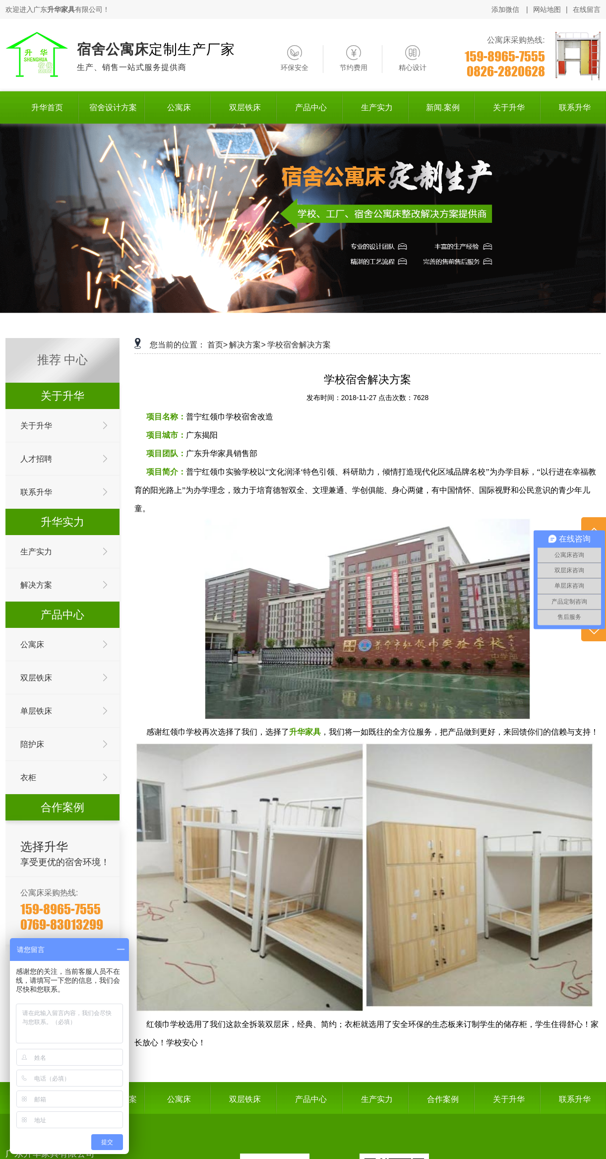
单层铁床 (36, 711)
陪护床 (32, 744)
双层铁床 (36, 678)
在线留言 (587, 9)
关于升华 (36, 425)
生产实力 (36, 551)
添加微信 (506, 9)
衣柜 (28, 777)
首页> (217, 345)
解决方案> (247, 345)
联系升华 (36, 492)
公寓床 (32, 644)
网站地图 (547, 9)
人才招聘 (36, 459)
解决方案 (36, 585)
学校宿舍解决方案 (299, 345)
